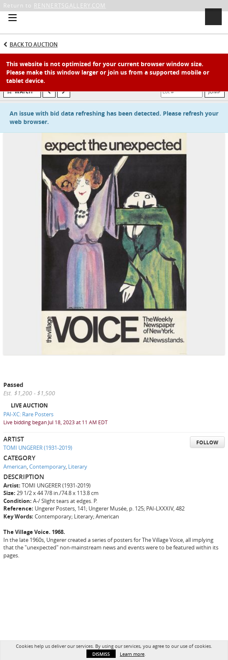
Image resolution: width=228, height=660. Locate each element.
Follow (207, 442)
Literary (77, 466)
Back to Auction (34, 44)
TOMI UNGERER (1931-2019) (37, 447)
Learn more (132, 654)
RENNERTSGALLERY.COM (70, 5)
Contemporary (47, 466)
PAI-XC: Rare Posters (28, 414)
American (15, 466)
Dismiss (101, 654)
